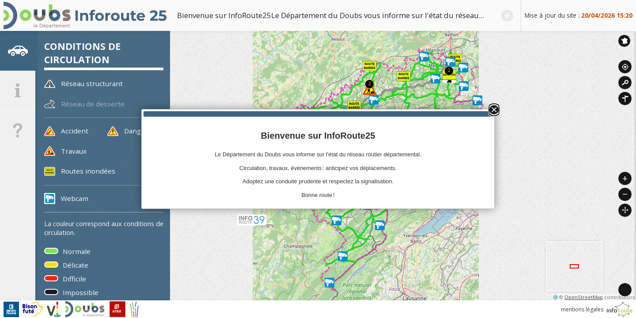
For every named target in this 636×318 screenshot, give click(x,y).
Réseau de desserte (93, 103)
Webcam (74, 198)
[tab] (17, 51)
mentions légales (582, 309)
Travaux (74, 151)
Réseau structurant (92, 83)
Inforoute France (624, 40)
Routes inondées (88, 171)
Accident (74, 130)
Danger (136, 130)
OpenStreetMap (583, 297)
